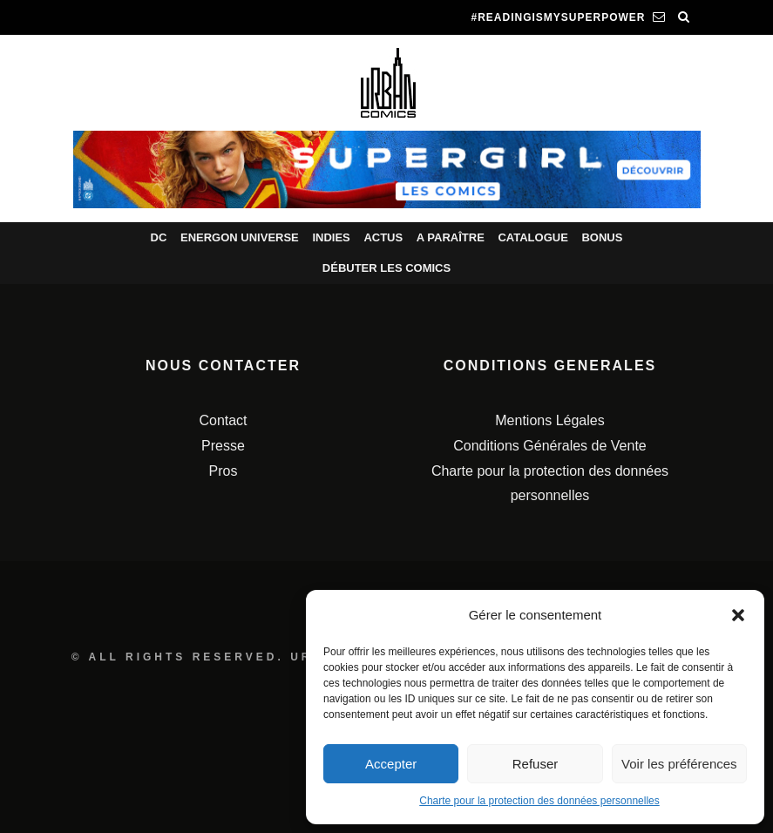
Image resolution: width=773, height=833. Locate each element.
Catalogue (532, 237)
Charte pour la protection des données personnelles (539, 801)
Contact (223, 420)
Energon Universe (239, 237)
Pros (223, 471)
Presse (223, 445)
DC (159, 237)
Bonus (601, 237)
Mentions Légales (549, 420)
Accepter (391, 763)
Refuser (535, 763)
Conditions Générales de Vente (549, 445)
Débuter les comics (386, 267)
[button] (738, 615)
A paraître (451, 237)
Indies (330, 237)
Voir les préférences (679, 763)
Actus (383, 237)
